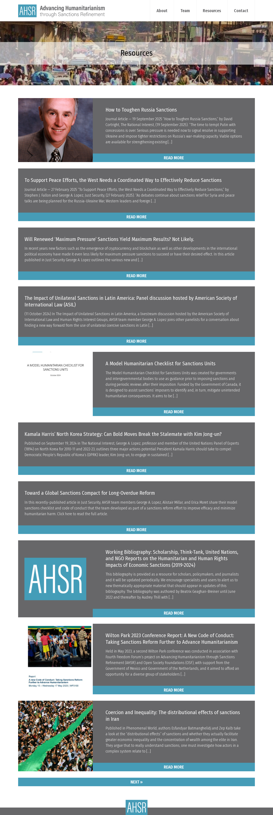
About (162, 10)
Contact (241, 10)
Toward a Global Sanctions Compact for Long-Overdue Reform (90, 493)
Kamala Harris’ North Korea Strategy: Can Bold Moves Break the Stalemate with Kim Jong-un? (123, 434)
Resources (212, 10)
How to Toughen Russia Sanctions (141, 110)
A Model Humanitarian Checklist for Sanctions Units (160, 364)
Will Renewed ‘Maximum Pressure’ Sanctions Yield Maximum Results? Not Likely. (109, 239)
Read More (174, 157)
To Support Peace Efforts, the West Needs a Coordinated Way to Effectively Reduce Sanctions (123, 180)
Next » (137, 782)
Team (185, 10)
